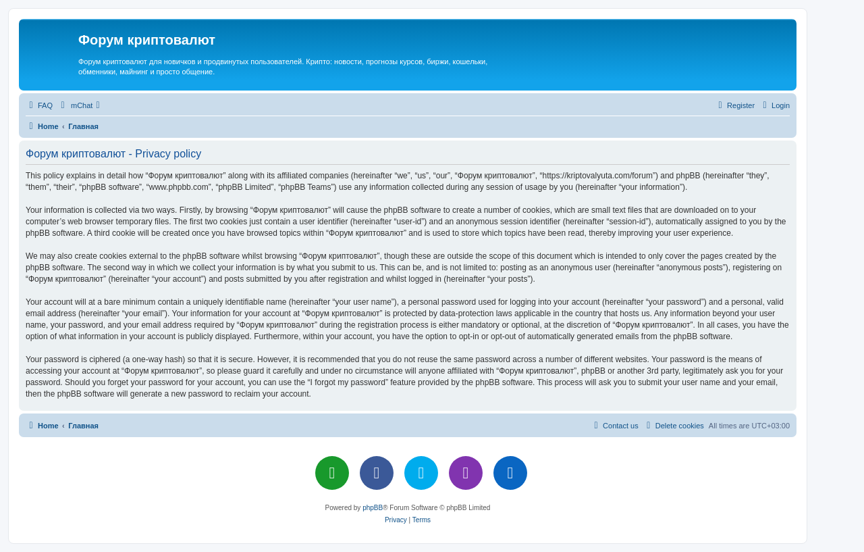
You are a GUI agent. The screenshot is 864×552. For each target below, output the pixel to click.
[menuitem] (39, 105)
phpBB (372, 507)
